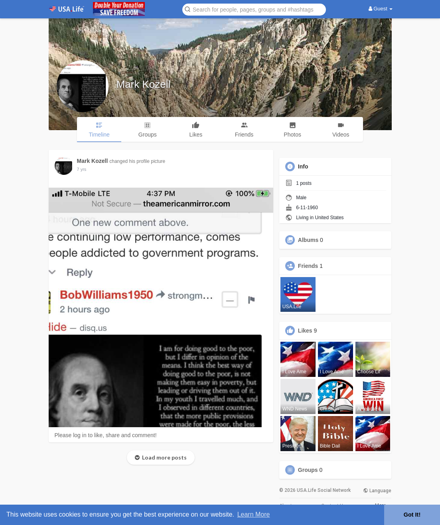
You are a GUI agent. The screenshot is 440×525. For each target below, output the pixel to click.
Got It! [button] (412, 514)
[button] (254, 9)
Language (377, 490)
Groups (308, 470)
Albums (308, 240)
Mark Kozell (143, 84)
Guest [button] (381, 9)
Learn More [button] (253, 514)
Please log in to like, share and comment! (106, 435)
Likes (305, 330)
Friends (308, 266)
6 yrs (82, 169)
